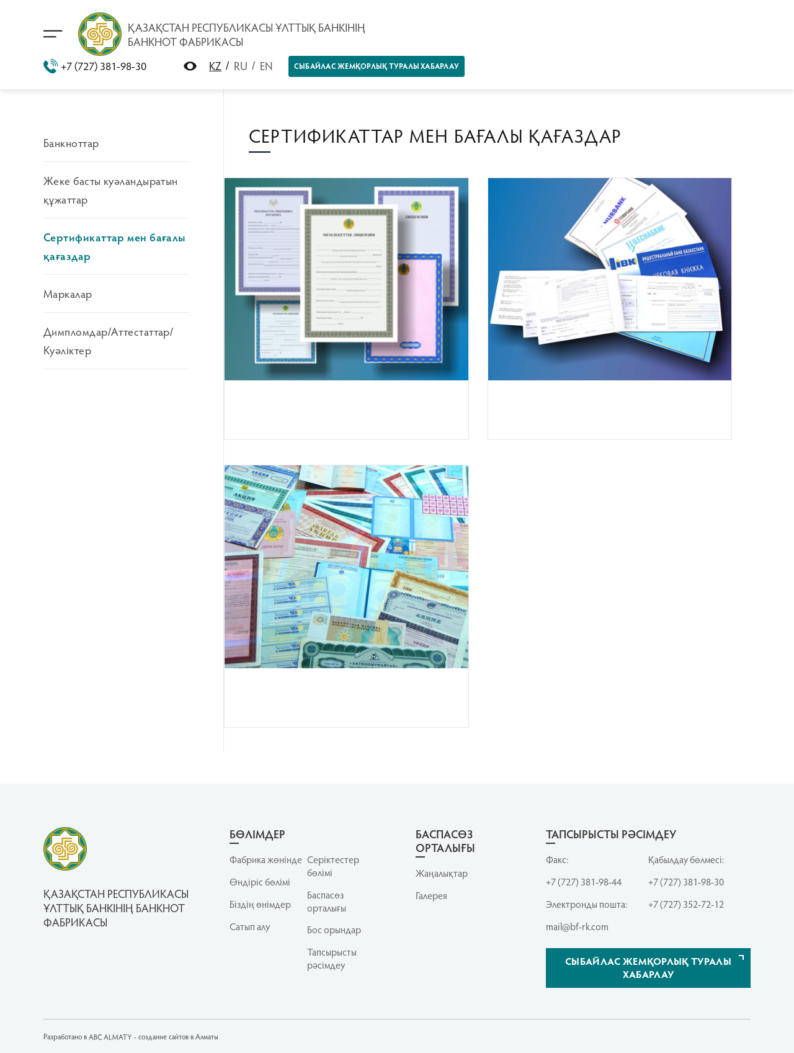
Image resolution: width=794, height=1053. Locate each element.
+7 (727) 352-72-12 (686, 904)
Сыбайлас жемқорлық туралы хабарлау (376, 66)
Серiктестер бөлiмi (333, 866)
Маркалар (67, 293)
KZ (215, 65)
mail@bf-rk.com (577, 926)
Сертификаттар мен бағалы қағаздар (114, 246)
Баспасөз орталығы (326, 901)
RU (241, 65)
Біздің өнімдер (260, 904)
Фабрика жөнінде (266, 859)
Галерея (431, 895)
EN (266, 65)
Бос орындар (334, 929)
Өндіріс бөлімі (260, 882)
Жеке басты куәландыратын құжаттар (110, 190)
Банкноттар (71, 142)
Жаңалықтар (442, 873)
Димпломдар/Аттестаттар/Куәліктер (108, 340)
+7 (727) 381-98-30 (94, 66)
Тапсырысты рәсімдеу (332, 958)
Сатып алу (250, 926)
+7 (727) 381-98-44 (584, 882)
